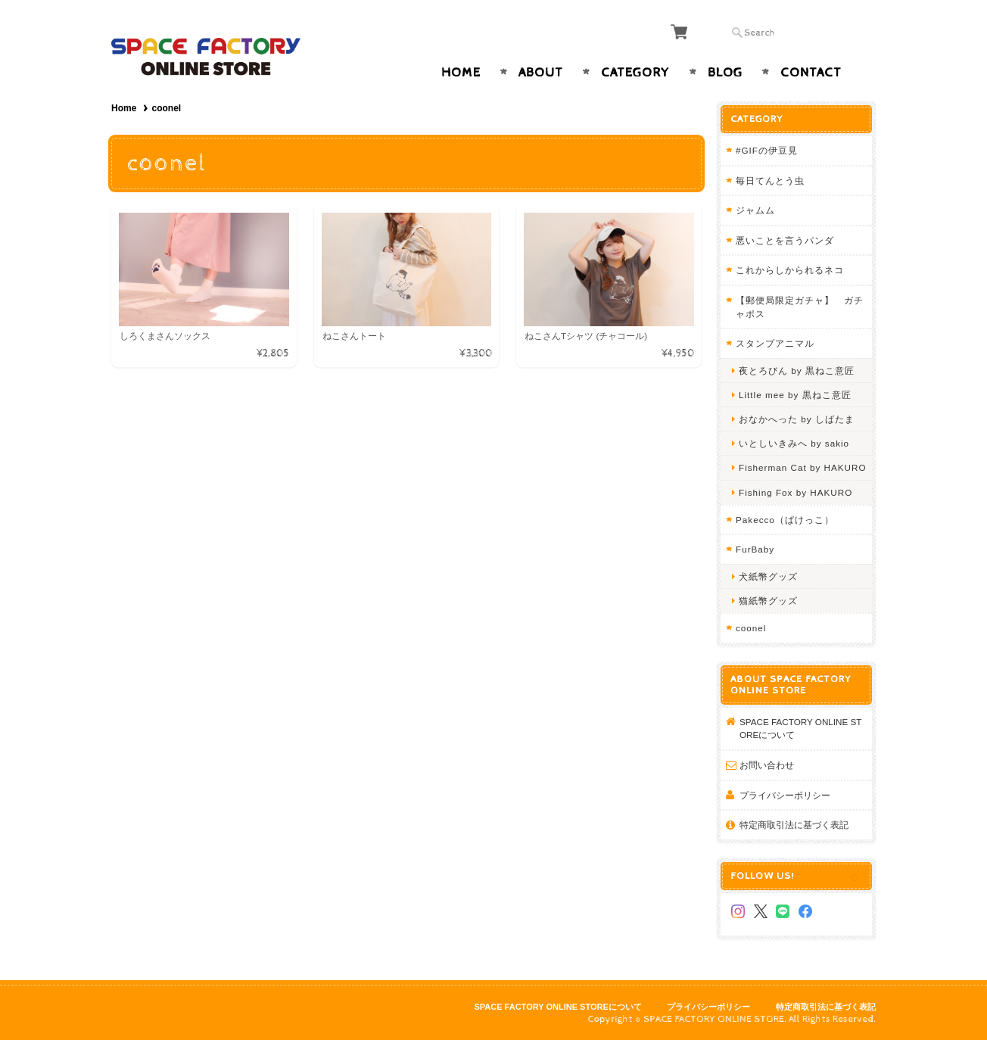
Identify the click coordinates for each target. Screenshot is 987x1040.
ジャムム (755, 210)
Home (461, 72)
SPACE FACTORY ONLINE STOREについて (800, 728)
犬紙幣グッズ (768, 576)
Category (635, 72)
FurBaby (755, 549)
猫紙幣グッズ (768, 601)
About (540, 72)
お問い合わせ (766, 765)
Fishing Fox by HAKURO (795, 492)
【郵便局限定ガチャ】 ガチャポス (800, 307)
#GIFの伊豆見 (767, 150)
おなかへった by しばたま (797, 419)
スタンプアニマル (775, 343)
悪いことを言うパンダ (785, 240)
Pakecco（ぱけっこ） (785, 520)
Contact (811, 72)
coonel (751, 628)
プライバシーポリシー (784, 795)
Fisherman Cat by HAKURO (802, 467)
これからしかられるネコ (790, 270)
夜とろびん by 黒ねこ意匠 (797, 370)
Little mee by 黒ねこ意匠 (795, 395)
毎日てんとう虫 (770, 180)
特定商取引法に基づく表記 (793, 825)
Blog (725, 72)
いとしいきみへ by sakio (794, 443)
